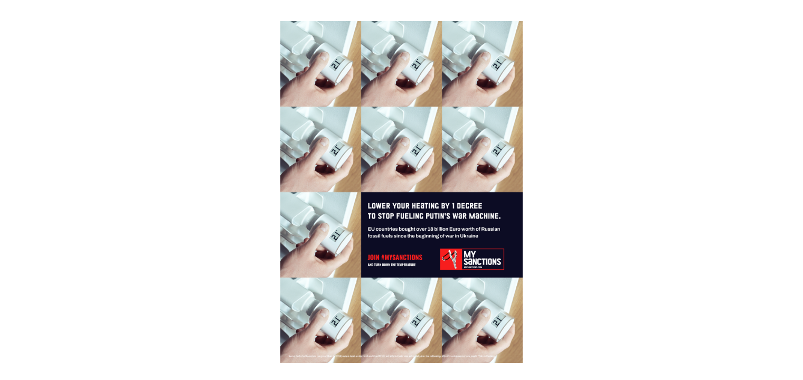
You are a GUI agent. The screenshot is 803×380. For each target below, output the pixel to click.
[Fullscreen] (794, 10)
